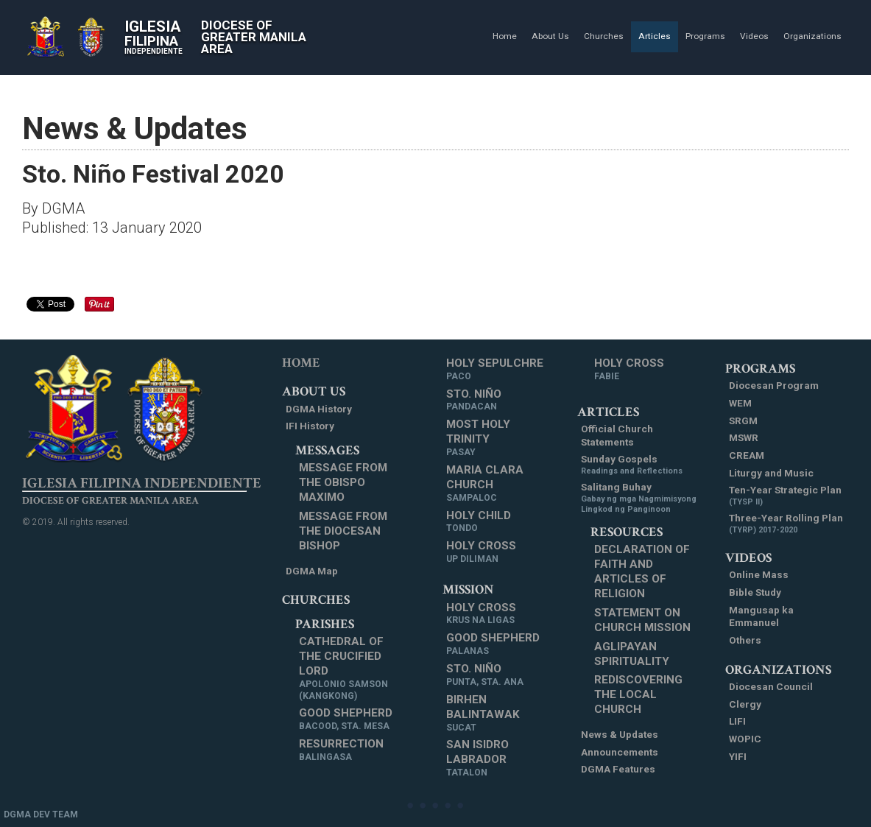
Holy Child (478, 522)
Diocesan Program (774, 385)
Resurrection (341, 750)
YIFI (738, 756)
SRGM (743, 420)
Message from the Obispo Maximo (343, 482)
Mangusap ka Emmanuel (761, 616)
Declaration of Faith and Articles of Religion (642, 571)
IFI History (310, 426)
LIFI (737, 721)
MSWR (743, 437)
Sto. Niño (473, 400)
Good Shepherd (345, 719)
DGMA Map (312, 571)
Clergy (745, 704)
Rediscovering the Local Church (638, 694)
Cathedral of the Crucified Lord (351, 668)
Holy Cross (481, 552)
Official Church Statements (617, 435)
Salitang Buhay (639, 498)
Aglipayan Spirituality (631, 654)
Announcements (619, 752)
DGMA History (319, 409)
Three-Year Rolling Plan (786, 523)
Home (301, 362)
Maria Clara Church (498, 483)
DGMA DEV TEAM (41, 814)
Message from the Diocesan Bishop (343, 531)
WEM (740, 403)
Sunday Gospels (632, 464)
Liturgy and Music (771, 473)
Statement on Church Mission (642, 620)
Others (745, 640)
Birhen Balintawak (498, 713)
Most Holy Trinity (498, 438)
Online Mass (759, 574)
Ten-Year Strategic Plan (785, 495)
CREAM (746, 455)
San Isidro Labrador (498, 758)
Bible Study (755, 592)
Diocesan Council (771, 686)
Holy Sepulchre (494, 369)
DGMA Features (618, 769)
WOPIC (745, 739)
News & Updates (619, 734)
